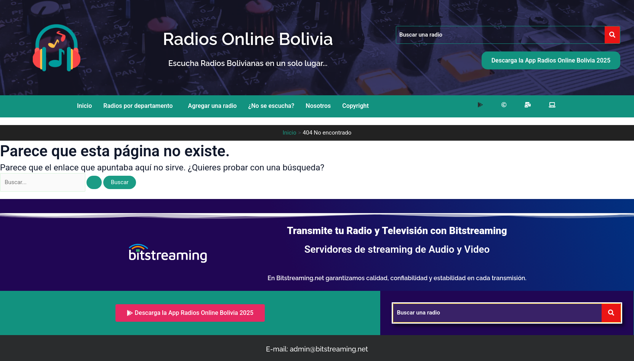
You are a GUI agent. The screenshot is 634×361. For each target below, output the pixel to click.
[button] (140, 106)
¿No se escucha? (271, 105)
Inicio (84, 105)
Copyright (355, 105)
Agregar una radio (212, 105)
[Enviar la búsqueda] (94, 182)
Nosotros (318, 105)
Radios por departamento (138, 105)
